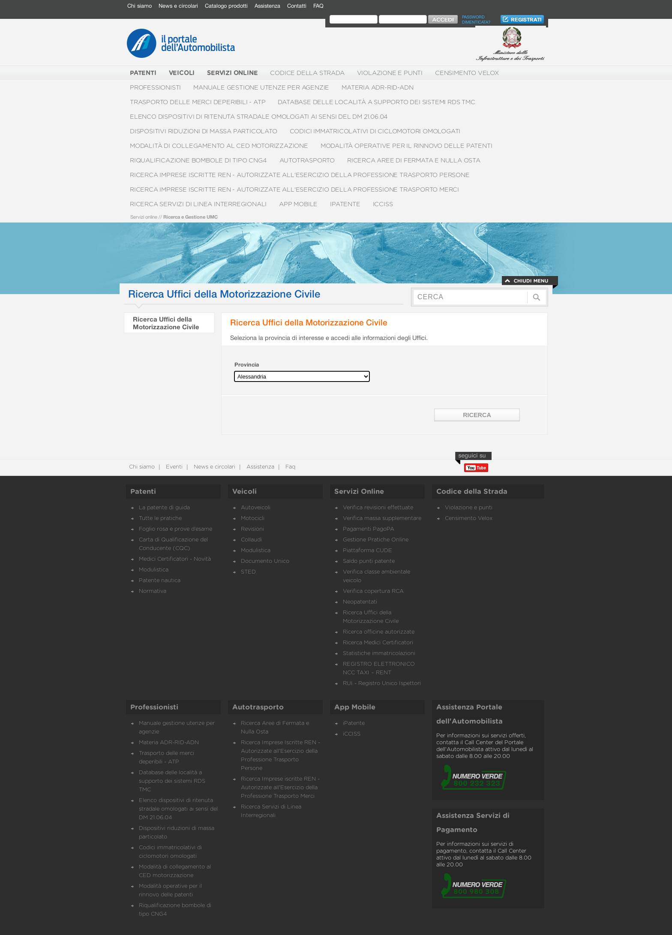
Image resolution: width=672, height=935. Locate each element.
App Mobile (298, 204)
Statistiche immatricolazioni (379, 653)
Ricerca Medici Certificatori (378, 643)
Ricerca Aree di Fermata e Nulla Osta (413, 160)
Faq (289, 467)
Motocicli (252, 518)
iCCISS (383, 204)
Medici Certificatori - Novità (175, 559)
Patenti (143, 491)
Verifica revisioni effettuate (378, 508)
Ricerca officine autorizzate (378, 632)
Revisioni (252, 529)
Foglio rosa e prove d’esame (175, 529)
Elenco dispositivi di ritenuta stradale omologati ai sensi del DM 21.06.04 (259, 117)
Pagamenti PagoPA (368, 529)
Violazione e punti (390, 73)
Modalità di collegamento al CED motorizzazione (219, 146)
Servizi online (143, 216)
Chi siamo (139, 6)
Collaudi (251, 540)
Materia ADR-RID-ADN (377, 87)
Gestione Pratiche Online (375, 540)
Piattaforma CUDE (367, 550)
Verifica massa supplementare (382, 518)
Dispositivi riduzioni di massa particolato (203, 131)
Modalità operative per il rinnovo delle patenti (406, 146)
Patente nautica (159, 580)
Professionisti (155, 87)
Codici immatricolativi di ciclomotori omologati (375, 131)
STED (248, 572)
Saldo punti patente (369, 561)
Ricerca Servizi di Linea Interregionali (198, 204)
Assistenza (267, 6)
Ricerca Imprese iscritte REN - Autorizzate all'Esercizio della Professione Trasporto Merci (294, 189)
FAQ (318, 6)
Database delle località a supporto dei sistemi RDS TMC (376, 102)
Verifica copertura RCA (373, 591)
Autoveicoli (255, 508)
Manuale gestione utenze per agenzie (261, 87)
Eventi (173, 467)
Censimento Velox (467, 73)
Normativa (152, 591)
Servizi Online (359, 491)
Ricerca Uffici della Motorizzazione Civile (166, 323)
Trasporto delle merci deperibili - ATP (197, 102)
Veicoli (244, 491)
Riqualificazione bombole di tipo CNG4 (198, 160)
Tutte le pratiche (160, 518)
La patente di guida (164, 508)
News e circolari (178, 6)
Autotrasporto (307, 160)
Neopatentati (360, 602)
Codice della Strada (307, 73)
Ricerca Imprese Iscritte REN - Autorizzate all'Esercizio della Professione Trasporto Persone (300, 175)
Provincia (246, 364)
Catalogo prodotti (226, 6)
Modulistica (153, 570)
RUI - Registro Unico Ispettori (382, 683)
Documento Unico (265, 561)
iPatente (345, 204)
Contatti (296, 6)
